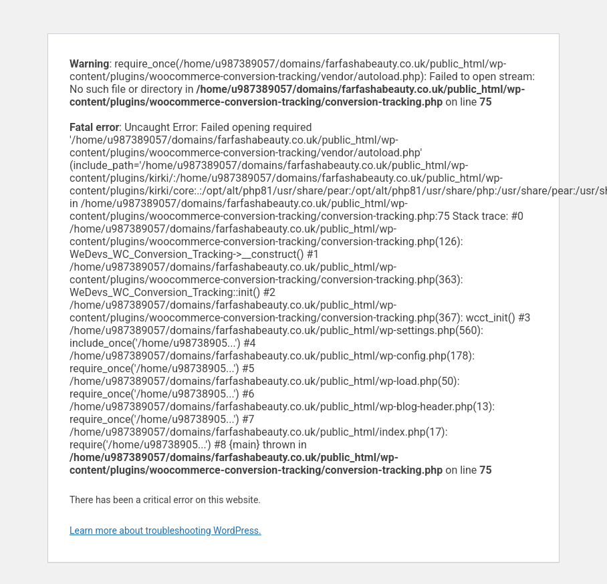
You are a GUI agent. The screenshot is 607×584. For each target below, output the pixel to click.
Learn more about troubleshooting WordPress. (165, 530)
